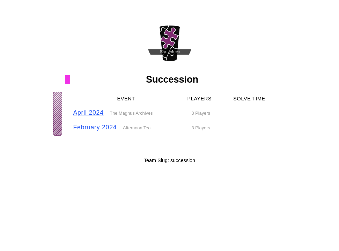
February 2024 (95, 127)
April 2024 (88, 112)
